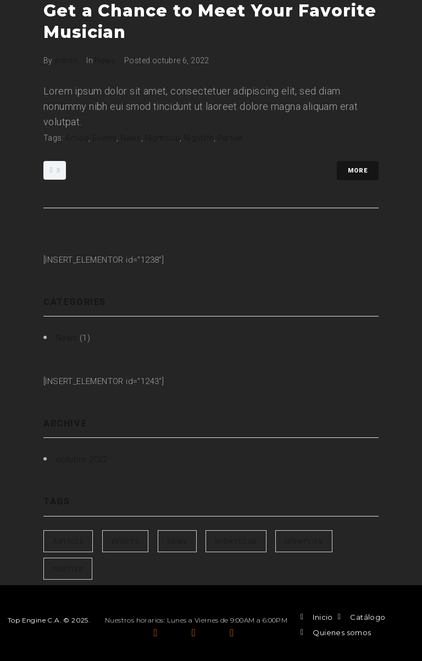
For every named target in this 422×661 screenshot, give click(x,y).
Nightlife (199, 138)
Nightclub (162, 138)
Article (76, 138)
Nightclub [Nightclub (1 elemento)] (236, 542)
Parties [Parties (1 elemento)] (68, 569)
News (105, 60)
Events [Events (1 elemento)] (126, 542)
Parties (230, 138)
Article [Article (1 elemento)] (68, 542)
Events (104, 138)
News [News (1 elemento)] (177, 542)
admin (65, 60)
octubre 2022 (81, 459)
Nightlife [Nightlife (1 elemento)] (304, 542)
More (358, 170)
